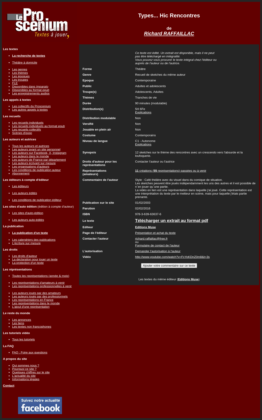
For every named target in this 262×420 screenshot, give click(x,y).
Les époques (20, 76)
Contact (8, 385)
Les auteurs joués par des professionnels (40, 296)
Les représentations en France (32, 300)
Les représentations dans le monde (36, 303)
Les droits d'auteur (24, 256)
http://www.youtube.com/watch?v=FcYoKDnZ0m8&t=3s (172, 257)
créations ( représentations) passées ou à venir (170, 170)
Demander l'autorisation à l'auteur (157, 251)
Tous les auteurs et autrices (30, 146)
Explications (143, 112)
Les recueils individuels (27, 122)
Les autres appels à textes (30, 109)
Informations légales (25, 379)
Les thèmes (20, 73)
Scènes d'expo (22, 133)
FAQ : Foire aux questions (29, 352)
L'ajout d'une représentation (31, 306)
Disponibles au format (30, 90)
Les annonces (21, 319)
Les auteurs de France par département (39, 159)
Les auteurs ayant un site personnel (36, 149)
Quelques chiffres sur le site (31, 372)
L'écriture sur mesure (26, 243)
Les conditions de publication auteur (36, 170)
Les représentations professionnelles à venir (42, 286)
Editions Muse (188, 279)
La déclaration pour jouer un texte (35, 259)
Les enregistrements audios (31, 93)
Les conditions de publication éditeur (36, 200)
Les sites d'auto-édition (27, 213)
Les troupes (20, 79)
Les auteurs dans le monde (30, 156)
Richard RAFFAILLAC (169, 33)
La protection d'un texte (28, 263)
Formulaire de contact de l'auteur (157, 245)
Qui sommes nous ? (25, 365)
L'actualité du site (24, 375)
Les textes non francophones (31, 326)
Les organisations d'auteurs (30, 166)
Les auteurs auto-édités (28, 220)
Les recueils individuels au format (38, 126)
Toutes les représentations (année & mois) (40, 276)
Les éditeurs (20, 186)
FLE (15, 83)
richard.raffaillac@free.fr (151, 238)
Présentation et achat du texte (155, 233)
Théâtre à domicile (24, 62)
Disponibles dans (30, 86)
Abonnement (20, 173)
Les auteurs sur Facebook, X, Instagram (39, 153)
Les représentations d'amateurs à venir (38, 282)
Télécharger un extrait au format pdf (171, 220)
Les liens (18, 323)
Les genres (19, 69)
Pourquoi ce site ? (24, 369)
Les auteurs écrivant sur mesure (34, 163)
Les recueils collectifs (26, 129)
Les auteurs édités (24, 193)
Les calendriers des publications (34, 239)
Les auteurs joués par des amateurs (36, 293)
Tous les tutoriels (23, 339)
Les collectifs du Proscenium (31, 106)
